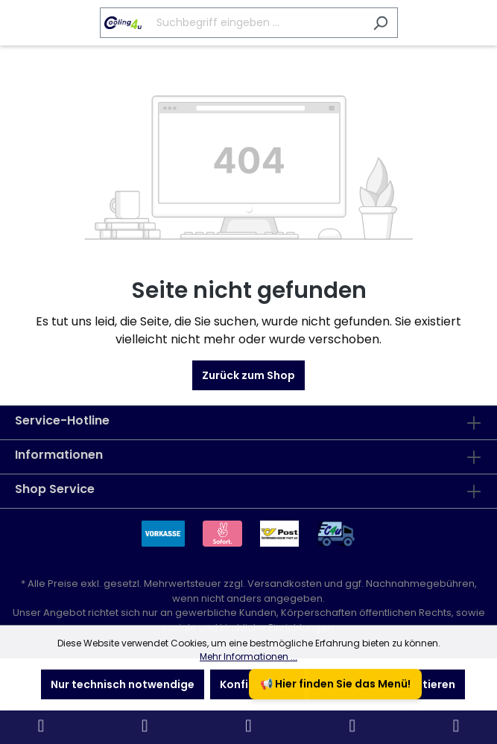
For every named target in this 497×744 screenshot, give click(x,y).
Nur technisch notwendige (122, 684)
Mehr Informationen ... (248, 656)
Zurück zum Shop (248, 375)
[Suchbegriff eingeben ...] (232, 22)
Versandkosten (284, 583)
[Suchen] (380, 22)
